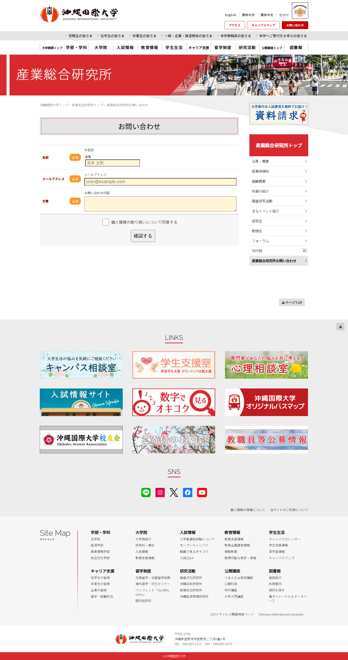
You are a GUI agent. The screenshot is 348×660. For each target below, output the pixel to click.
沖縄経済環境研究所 (194, 596)
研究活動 (247, 47)
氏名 (88, 156)
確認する (143, 235)
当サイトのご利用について (289, 509)
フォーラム (260, 240)
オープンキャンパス (194, 545)
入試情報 (125, 47)
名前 (45, 157)
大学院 (100, 47)
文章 (45, 201)
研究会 (257, 220)
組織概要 (259, 181)
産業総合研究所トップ (279, 145)
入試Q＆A (187, 557)
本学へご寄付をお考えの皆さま (283, 35)
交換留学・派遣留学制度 (152, 577)
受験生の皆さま (80, 35)
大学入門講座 (234, 596)
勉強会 (257, 230)
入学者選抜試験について (197, 539)
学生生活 (174, 47)
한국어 (284, 14)
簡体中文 (248, 14)
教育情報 (149, 47)
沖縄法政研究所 (191, 583)
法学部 (95, 539)
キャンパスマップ (263, 25)
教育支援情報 (144, 557)
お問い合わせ (295, 25)
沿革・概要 (260, 161)
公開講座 (232, 571)
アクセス (234, 25)
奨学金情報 (277, 551)
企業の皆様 (99, 590)
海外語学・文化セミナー (152, 583)
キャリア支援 (102, 571)
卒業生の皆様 (100, 583)
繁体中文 (267, 14)
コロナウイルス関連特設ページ (231, 614)
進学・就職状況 (102, 596)
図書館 (296, 47)
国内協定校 (143, 600)
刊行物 (257, 250)
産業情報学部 (100, 551)
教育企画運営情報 (237, 545)
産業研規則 (260, 171)
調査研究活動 (262, 200)
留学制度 (222, 47)
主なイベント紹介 (265, 210)
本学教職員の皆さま (235, 35)
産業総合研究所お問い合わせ (274, 260)
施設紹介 (275, 577)
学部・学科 (76, 47)
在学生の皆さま (112, 35)
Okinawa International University (281, 614)
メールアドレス (53, 179)
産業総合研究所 (191, 590)
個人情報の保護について (247, 509)
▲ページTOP (291, 302)
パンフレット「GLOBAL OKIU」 (152, 592)
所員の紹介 (260, 191)
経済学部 (97, 545)
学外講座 (231, 590)
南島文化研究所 (191, 577)
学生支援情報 (278, 545)
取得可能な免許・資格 (240, 557)
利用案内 (275, 583)
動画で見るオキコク (194, 551)
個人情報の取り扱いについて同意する (144, 222)
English (230, 14)
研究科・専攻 (144, 545)
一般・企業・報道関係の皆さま (188, 35)
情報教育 (231, 551)
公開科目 (231, 583)
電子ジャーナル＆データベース (288, 598)
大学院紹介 (143, 539)
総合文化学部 (100, 557)
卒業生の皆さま (144, 35)
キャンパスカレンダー (285, 539)
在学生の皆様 (100, 577)
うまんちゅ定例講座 (239, 577)
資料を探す (277, 590)
